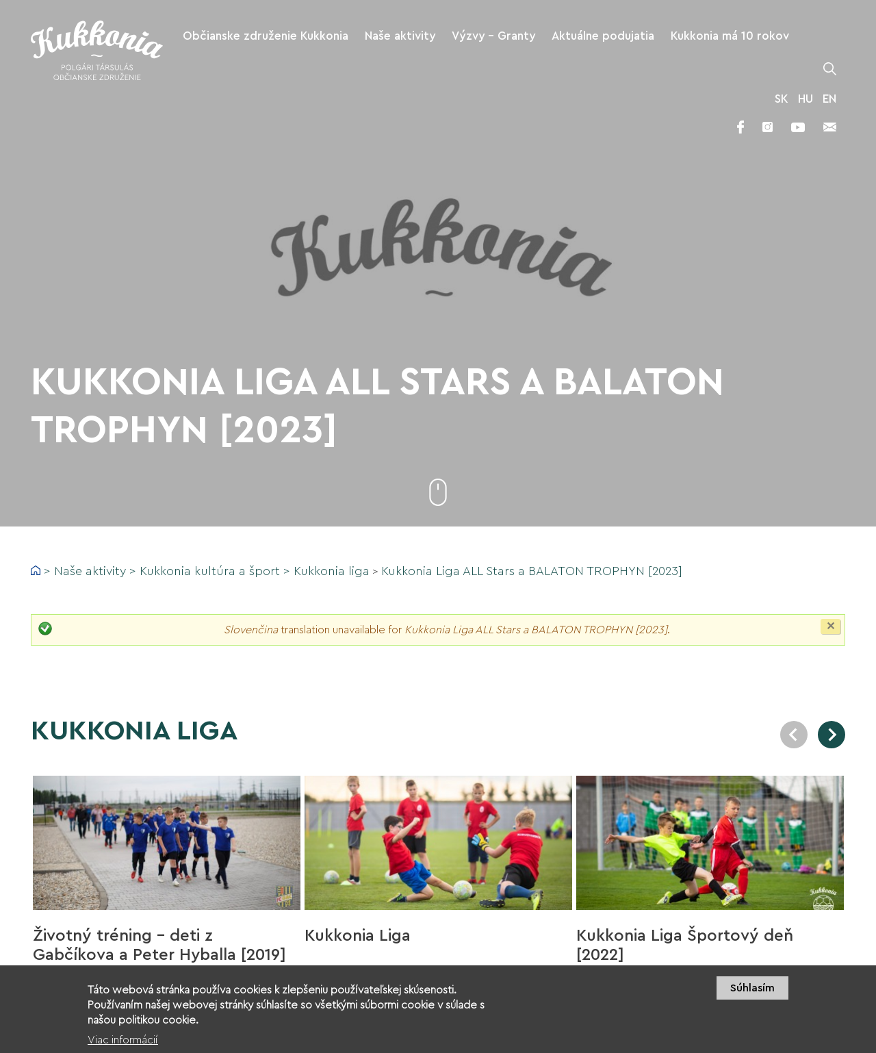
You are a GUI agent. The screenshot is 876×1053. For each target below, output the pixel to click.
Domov (35, 570)
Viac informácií (123, 1046)
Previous (794, 734)
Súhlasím (752, 993)
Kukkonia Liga (358, 936)
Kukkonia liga (332, 571)
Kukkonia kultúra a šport (210, 571)
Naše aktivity (90, 571)
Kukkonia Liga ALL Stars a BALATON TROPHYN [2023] (531, 571)
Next (831, 734)
